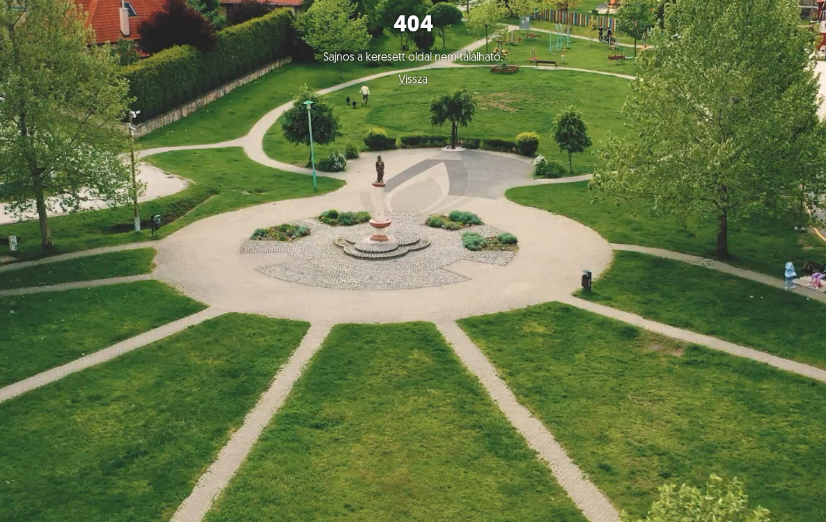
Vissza (413, 80)
